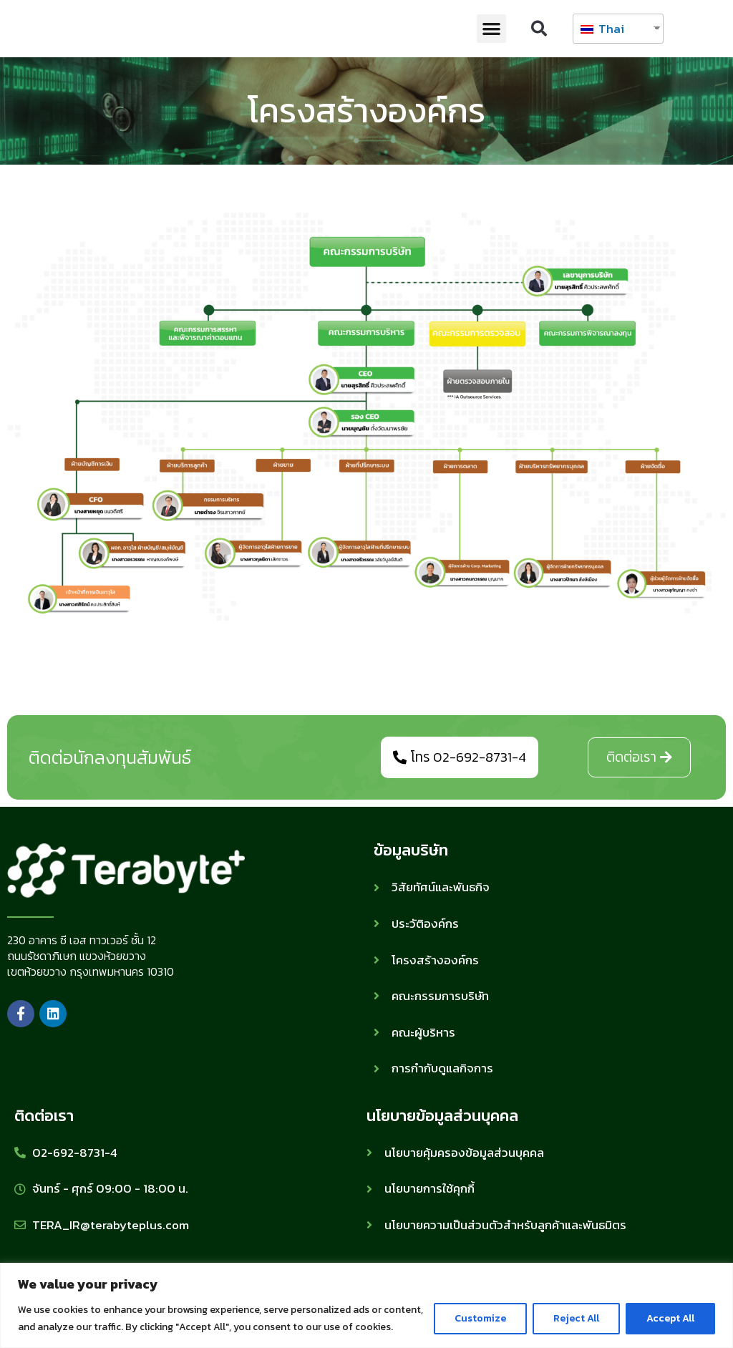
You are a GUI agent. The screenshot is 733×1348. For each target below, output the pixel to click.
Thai (602, 28)
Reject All (576, 1318)
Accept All (670, 1318)
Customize (480, 1318)
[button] (491, 29)
